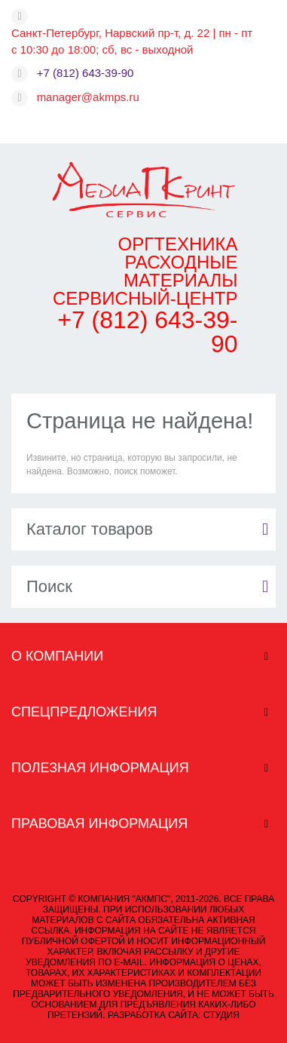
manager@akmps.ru (88, 96)
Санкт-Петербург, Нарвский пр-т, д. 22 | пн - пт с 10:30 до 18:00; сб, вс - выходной (131, 41)
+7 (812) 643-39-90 (85, 72)
